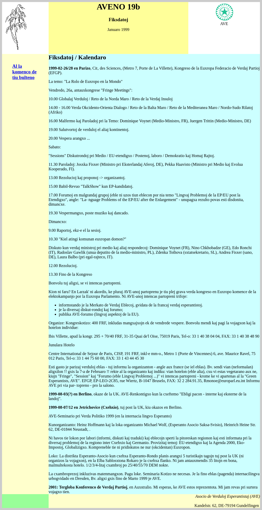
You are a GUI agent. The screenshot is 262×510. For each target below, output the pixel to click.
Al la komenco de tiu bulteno (24, 71)
